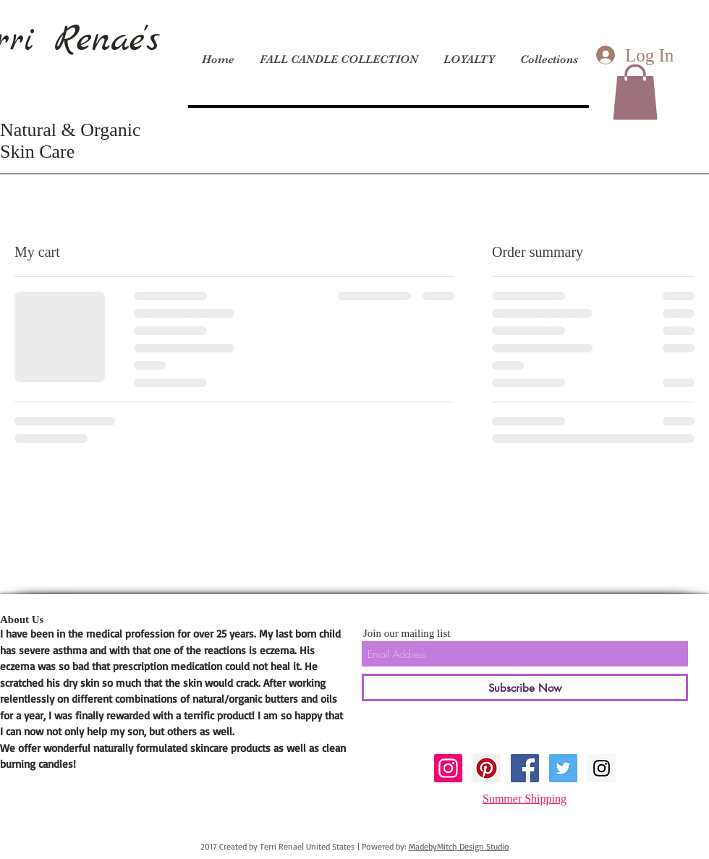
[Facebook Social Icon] (525, 768)
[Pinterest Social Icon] (486, 768)
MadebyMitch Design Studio (459, 846)
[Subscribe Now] (525, 687)
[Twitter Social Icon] (563, 768)
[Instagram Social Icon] (448, 768)
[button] (635, 91)
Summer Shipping (524, 798)
